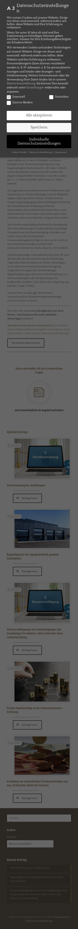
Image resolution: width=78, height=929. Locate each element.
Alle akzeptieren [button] (39, 114)
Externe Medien (20, 101)
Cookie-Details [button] (19, 151)
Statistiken (59, 95)
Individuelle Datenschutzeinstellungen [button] (39, 140)
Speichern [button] (39, 126)
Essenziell (16, 95)
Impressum (61, 151)
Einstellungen (35, 86)
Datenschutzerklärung (21, 82)
